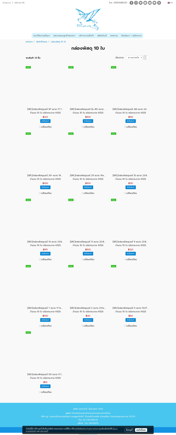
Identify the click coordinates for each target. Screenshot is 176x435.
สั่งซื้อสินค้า (45, 121)
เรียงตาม (120, 57)
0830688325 (120, 2)
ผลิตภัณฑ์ (102, 35)
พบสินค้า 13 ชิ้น (33, 58)
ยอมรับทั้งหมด (141, 430)
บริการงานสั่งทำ (86, 35)
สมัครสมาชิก (19, 3)
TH (170, 3)
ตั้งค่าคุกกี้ (129, 430)
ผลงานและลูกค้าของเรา (64, 35)
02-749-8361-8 (90, 419)
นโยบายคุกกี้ (44, 431)
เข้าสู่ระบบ (7, 3)
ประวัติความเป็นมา (41, 35)
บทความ (114, 35)
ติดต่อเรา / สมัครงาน (131, 35)
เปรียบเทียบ (46, 127)
